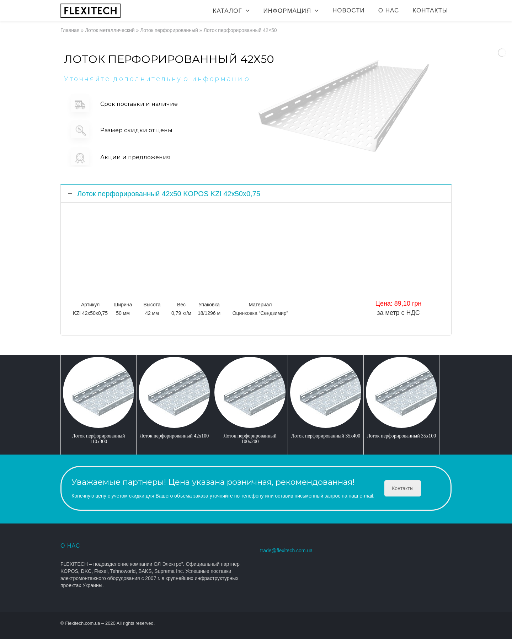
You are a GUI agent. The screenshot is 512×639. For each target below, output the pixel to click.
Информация (287, 10)
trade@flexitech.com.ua (286, 550)
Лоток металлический (110, 30)
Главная (69, 30)
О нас (388, 10)
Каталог (227, 10)
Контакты (430, 10)
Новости (348, 10)
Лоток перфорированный (169, 30)
